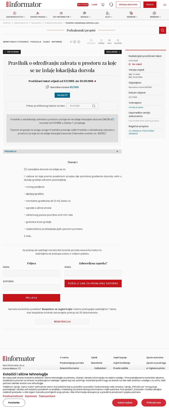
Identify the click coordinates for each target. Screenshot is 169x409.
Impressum (31, 396)
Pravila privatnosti (13, 396)
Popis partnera (47, 396)
